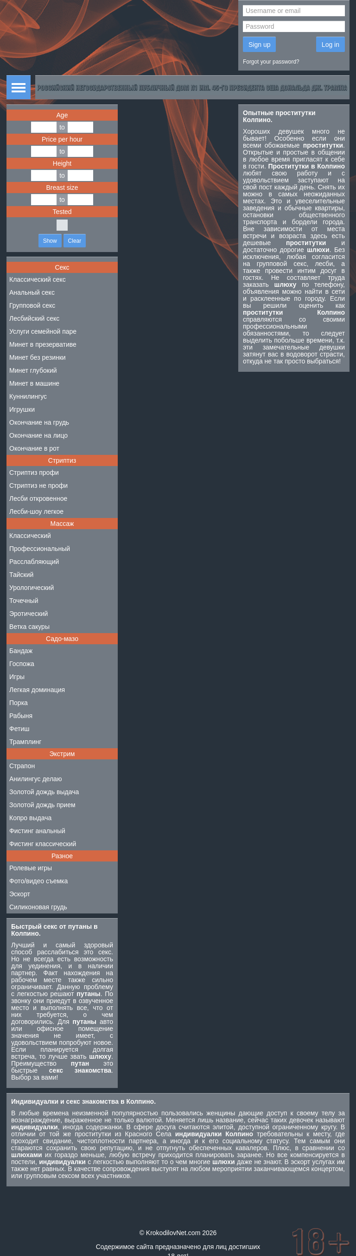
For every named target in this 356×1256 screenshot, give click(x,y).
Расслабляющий (34, 561)
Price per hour (62, 139)
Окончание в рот (34, 448)
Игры (17, 676)
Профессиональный (39, 548)
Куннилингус (28, 396)
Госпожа (21, 663)
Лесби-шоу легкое (36, 511)
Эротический (28, 613)
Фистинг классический (42, 844)
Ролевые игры (30, 868)
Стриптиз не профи (38, 485)
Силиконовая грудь (38, 907)
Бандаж (20, 650)
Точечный (23, 600)
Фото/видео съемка (38, 881)
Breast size (62, 187)
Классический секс (37, 279)
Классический (30, 535)
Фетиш (19, 728)
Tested (61, 211)
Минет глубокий (33, 370)
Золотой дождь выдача (44, 792)
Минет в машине (34, 383)
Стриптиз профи (34, 472)
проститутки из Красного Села (123, 1134)
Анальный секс (32, 292)
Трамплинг (25, 741)
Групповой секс (32, 305)
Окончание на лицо (38, 435)
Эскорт (19, 894)
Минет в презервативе (42, 344)
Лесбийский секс (34, 318)
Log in (330, 44)
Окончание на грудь (39, 422)
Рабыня (20, 715)
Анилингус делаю (35, 779)
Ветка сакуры (29, 626)
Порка (18, 702)
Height (62, 163)
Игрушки (22, 409)
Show (50, 241)
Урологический (31, 587)
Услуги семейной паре (42, 331)
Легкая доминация (37, 689)
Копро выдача (30, 818)
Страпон (22, 766)
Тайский (21, 574)
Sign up (259, 44)
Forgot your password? (271, 61)
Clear (75, 241)
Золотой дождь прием (42, 805)
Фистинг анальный (37, 831)
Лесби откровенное (38, 498)
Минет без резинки (37, 357)
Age (62, 115)
